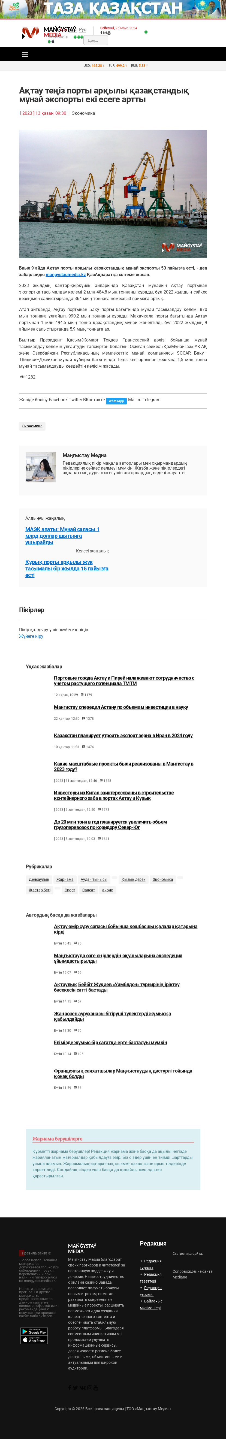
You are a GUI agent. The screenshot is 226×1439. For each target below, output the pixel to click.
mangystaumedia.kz (66, 274)
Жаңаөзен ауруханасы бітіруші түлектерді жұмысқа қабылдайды (112, 1026)
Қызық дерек (134, 887)
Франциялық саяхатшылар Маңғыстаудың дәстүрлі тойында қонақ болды (123, 1083)
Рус (82, 29)
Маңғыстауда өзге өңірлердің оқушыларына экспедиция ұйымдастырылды (118, 968)
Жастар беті (39, 898)
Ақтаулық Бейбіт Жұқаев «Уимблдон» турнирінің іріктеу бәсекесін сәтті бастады (116, 997)
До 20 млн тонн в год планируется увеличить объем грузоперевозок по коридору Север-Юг (110, 831)
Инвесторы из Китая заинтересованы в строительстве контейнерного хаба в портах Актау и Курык (114, 802)
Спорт (70, 898)
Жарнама (65, 887)
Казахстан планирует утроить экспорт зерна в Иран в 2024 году (123, 742)
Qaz (73, 29)
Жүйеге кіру (31, 636)
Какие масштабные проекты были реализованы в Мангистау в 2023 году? (124, 773)
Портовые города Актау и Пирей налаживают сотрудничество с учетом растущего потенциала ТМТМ (124, 687)
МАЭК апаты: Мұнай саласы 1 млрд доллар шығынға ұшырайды (62, 536)
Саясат (88, 898)
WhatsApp (116, 401)
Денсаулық (39, 887)
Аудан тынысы (94, 887)
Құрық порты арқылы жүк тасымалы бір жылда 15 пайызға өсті (67, 568)
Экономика (32, 426)
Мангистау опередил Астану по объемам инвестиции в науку (121, 714)
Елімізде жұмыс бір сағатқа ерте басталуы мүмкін (110, 1053)
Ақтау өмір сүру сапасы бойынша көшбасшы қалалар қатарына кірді (125, 939)
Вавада (105, 1282)
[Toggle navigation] (23, 54)
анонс (107, 898)
